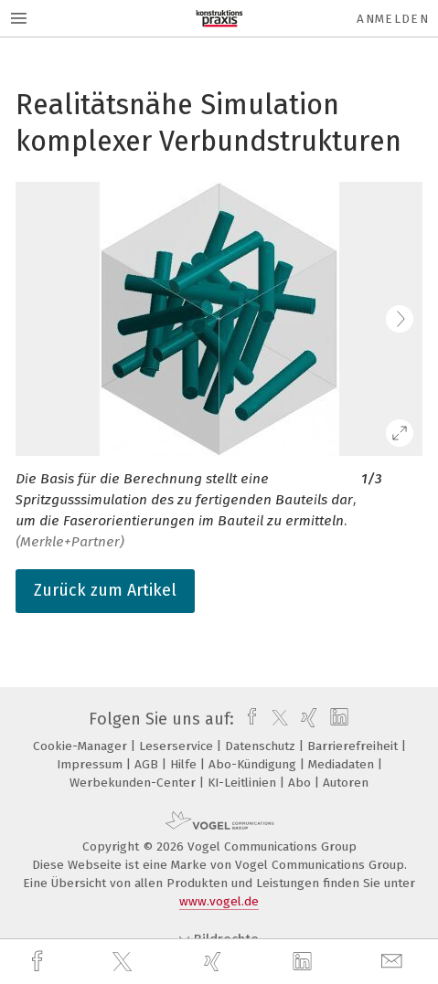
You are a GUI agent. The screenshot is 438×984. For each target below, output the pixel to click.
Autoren (346, 782)
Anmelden (393, 18)
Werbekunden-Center (134, 782)
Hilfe (185, 764)
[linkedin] (304, 962)
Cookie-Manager (82, 746)
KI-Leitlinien (244, 782)
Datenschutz (262, 746)
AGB (148, 764)
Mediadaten (343, 764)
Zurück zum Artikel (105, 590)
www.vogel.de (219, 901)
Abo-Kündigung (254, 764)
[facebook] (39, 961)
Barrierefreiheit (354, 746)
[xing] (215, 961)
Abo (301, 782)
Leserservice (178, 746)
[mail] (394, 961)
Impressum (91, 764)
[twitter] (124, 962)
